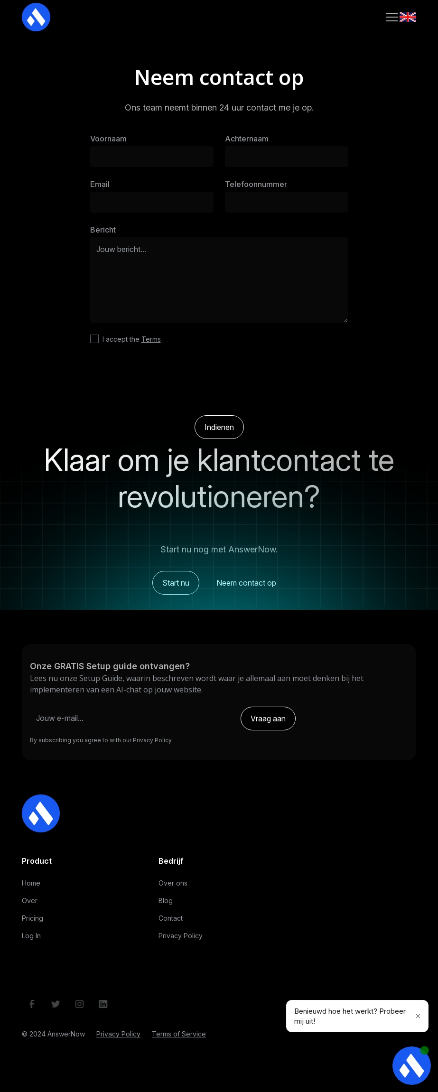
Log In (31, 939)
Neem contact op (246, 589)
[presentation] (219, 381)
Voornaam (108, 138)
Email (100, 184)
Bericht (103, 229)
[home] (36, 17)
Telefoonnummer (256, 184)
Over (29, 904)
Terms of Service (179, 1038)
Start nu (175, 589)
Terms (151, 339)
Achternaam (247, 138)
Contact (170, 921)
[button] (390, 17)
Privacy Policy (180, 939)
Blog (165, 904)
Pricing (32, 921)
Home (31, 886)
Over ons (172, 886)
